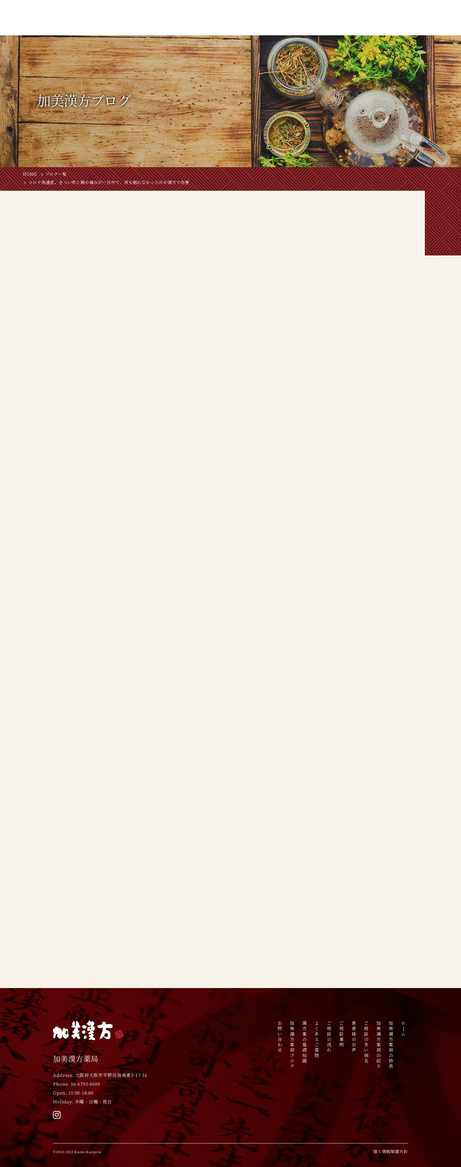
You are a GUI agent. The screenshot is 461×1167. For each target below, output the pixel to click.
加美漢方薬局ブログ (292, 1044)
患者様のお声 (354, 1036)
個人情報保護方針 (390, 1151)
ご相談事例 (342, 1033)
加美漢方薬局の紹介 (379, 1044)
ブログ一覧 (56, 174)
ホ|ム (403, 1028)
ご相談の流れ (329, 1036)
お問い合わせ (280, 1036)
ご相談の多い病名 (366, 1041)
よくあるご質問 (317, 1039)
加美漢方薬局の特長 (391, 1044)
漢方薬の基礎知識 (305, 1041)
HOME (30, 174)
